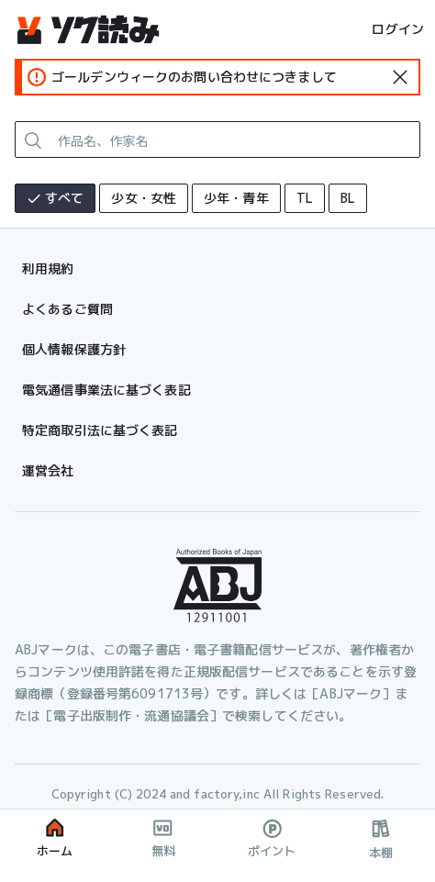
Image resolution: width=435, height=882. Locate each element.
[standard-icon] (400, 77)
